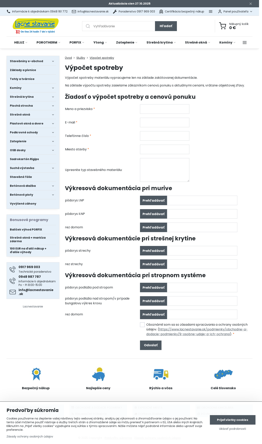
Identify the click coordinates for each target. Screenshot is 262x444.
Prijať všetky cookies (232, 420)
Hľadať (166, 26)
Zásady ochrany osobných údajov (30, 437)
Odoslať (151, 345)
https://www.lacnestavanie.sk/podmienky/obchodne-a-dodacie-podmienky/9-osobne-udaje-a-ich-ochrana (197, 331)
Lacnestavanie (33, 306)
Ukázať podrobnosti (232, 429)
